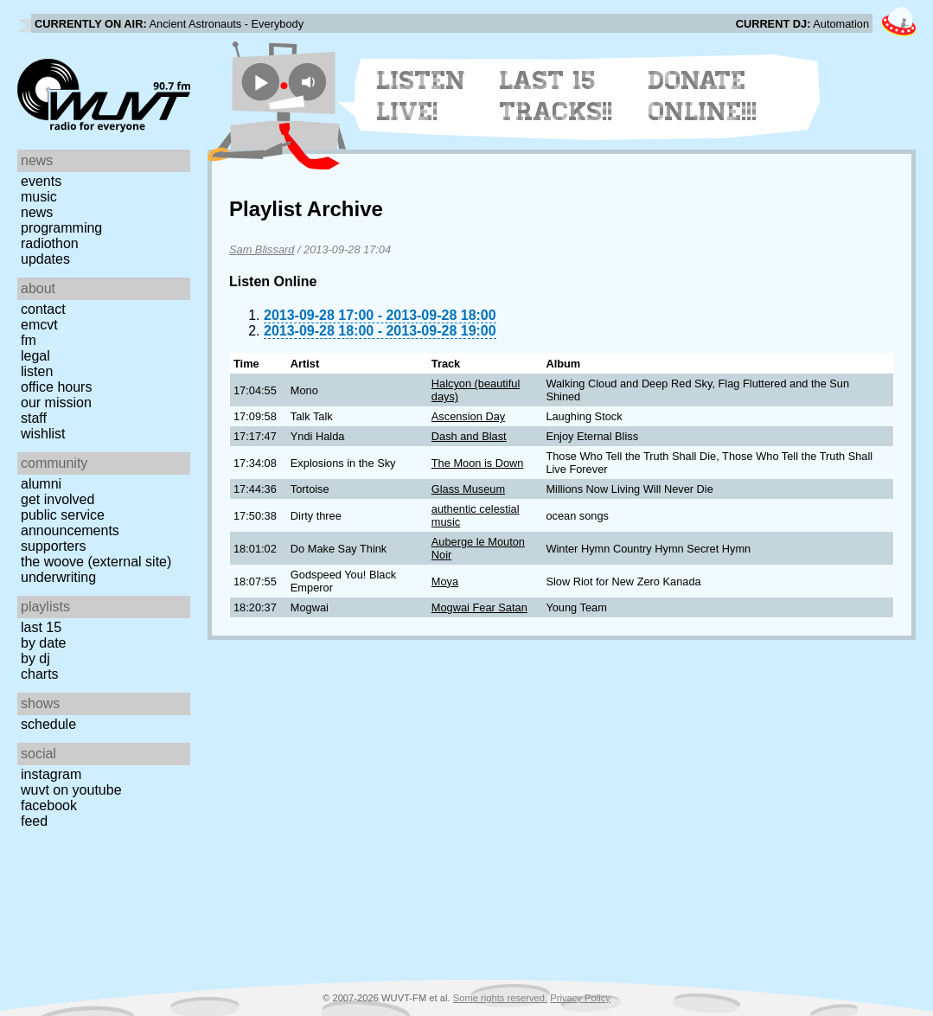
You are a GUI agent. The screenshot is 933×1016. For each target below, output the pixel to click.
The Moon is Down (477, 463)
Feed (34, 821)
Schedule (48, 724)
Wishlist (43, 433)
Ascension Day (468, 416)
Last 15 (41, 627)
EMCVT (39, 324)
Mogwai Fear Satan (479, 607)
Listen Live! (421, 96)
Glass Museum (468, 488)
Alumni (41, 483)
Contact (43, 309)
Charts (40, 674)
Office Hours (56, 387)
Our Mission (56, 402)
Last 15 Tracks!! (556, 96)
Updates (45, 259)
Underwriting (58, 577)
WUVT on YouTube (71, 790)
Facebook (49, 805)
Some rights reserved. (500, 998)
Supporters (53, 546)
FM (28, 340)
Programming (61, 227)
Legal (35, 355)
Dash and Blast (469, 436)
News (37, 212)
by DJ (35, 658)
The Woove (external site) (96, 561)
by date (43, 643)
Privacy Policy (580, 998)
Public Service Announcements (70, 523)
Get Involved (57, 499)
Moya (444, 581)
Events (41, 181)
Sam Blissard (261, 249)
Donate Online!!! (703, 96)
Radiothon (50, 243)
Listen (37, 371)
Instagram (51, 774)
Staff (34, 418)
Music (39, 196)
